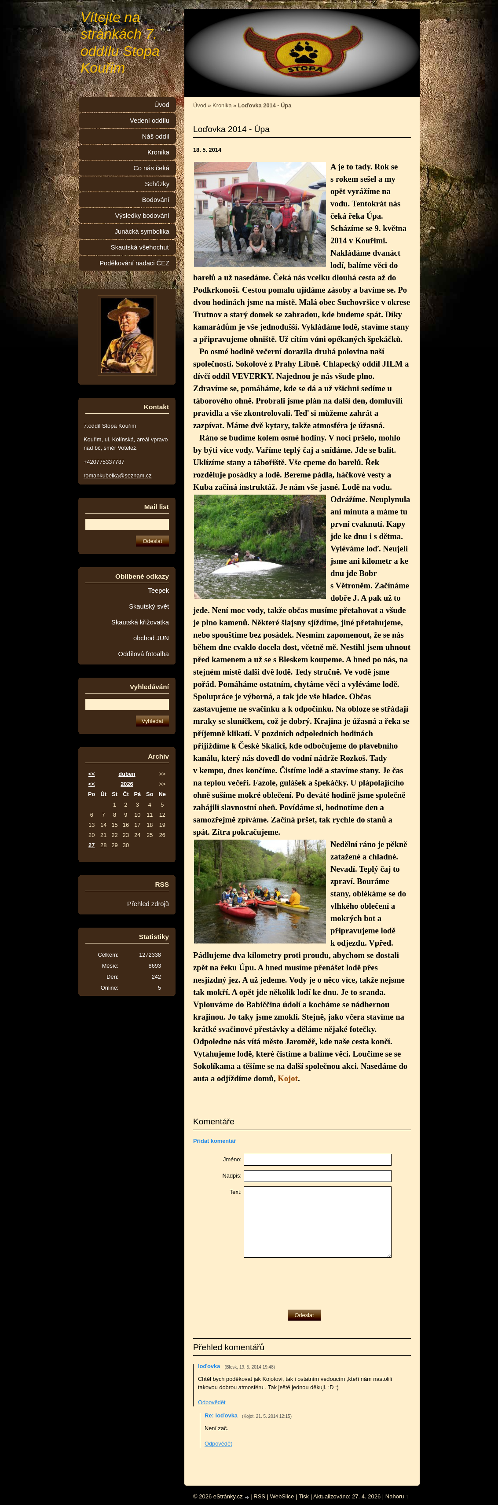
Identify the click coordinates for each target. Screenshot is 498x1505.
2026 (127, 784)
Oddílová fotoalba (143, 653)
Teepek (158, 590)
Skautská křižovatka (140, 622)
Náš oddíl (155, 136)
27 (91, 845)
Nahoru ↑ (397, 1496)
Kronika (221, 105)
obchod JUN (151, 638)
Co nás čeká (151, 168)
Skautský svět (149, 606)
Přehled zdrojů (148, 903)
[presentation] (310, 1281)
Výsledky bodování (142, 215)
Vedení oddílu (149, 120)
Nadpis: (232, 1175)
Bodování (155, 199)
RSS (259, 1496)
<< (91, 774)
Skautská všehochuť (140, 247)
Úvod (199, 105)
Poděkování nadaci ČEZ (134, 263)
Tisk (304, 1496)
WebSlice (282, 1496)
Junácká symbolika (142, 231)
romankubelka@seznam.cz (118, 475)
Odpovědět (212, 1402)
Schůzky (157, 183)
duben (126, 774)
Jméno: (232, 1159)
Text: (236, 1192)
